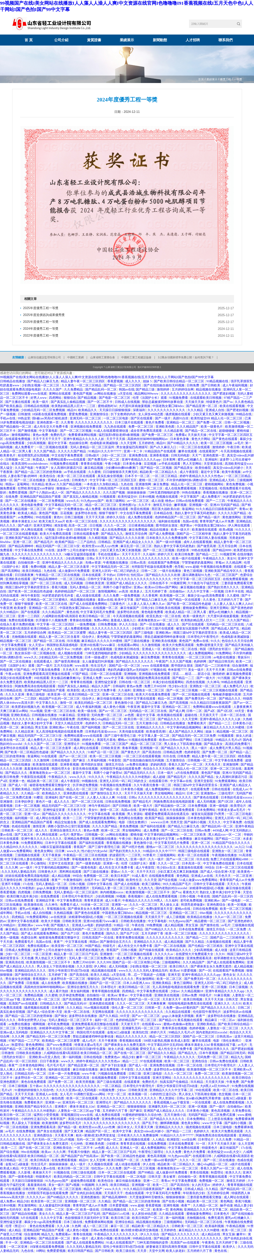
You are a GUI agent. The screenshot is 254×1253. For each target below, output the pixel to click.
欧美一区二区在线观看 (194, 855)
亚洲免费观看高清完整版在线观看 (47, 673)
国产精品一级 (110, 789)
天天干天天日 (105, 558)
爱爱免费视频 (78, 414)
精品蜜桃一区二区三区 (210, 921)
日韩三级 (135, 1073)
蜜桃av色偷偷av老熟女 (179, 1024)
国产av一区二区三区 (113, 711)
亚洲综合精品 (125, 1222)
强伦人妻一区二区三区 (127, 1007)
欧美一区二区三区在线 (52, 603)
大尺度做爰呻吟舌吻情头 (147, 1197)
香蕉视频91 (136, 896)
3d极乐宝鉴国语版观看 (80, 554)
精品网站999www (146, 393)
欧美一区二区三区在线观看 (77, 476)
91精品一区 (122, 925)
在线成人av (240, 789)
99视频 (121, 896)
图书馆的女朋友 (167, 525)
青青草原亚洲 (94, 900)
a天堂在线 (125, 393)
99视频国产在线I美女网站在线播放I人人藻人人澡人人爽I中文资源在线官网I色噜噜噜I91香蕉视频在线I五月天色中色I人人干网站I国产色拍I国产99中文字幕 (107, 377)
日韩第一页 (153, 1007)
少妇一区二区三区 (114, 455)
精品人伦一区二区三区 (227, 418)
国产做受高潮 (207, 546)
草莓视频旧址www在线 (77, 1114)
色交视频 (6, 818)
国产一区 (205, 970)
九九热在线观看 (115, 426)
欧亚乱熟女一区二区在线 (164, 616)
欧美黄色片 (8, 455)
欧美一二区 (244, 661)
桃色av (169, 500)
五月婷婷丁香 (58, 974)
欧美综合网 (123, 1238)
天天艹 (196, 455)
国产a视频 (73, 1184)
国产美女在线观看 (50, 1131)
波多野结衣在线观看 (14, 748)
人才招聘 (193, 40)
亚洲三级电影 (153, 1073)
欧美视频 (119, 814)
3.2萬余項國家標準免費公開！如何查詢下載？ (186, 357)
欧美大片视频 (51, 921)
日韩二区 (244, 1007)
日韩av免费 (203, 830)
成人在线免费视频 (114, 529)
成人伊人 (46, 649)
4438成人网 (220, 830)
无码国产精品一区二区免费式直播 (212, 1114)
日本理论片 (109, 987)
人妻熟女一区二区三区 (223, 1028)
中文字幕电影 (49, 430)
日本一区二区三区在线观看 (235, 867)
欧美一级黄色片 (212, 426)
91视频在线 (62, 1172)
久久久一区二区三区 (143, 904)
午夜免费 (233, 1081)
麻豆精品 (27, 727)
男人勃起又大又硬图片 (51, 958)
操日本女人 (125, 1127)
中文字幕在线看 (99, 814)
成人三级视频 (176, 917)
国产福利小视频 (195, 822)
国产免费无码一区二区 (104, 459)
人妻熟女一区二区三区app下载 (79, 1110)
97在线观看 (13, 1189)
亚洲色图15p (128, 504)
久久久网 (12, 867)
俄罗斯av (186, 525)
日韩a (90, 558)
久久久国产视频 (114, 492)
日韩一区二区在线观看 (106, 673)
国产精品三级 (145, 389)
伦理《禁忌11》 (16, 1226)
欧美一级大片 (181, 529)
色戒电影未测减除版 (104, 443)
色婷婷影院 (192, 752)
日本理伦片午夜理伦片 (203, 636)
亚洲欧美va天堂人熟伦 (45, 1057)
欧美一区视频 (237, 904)
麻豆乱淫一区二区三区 (136, 546)
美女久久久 (47, 1213)
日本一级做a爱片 (97, 657)
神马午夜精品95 (99, 805)
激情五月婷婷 (236, 1180)
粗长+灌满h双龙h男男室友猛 (96, 1135)
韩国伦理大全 (61, 768)
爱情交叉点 (148, 1048)
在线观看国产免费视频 (164, 562)
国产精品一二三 (207, 554)
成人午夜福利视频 (235, 385)
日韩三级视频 (74, 517)
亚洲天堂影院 (204, 781)
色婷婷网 (200, 661)
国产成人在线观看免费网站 (89, 603)
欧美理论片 (238, 805)
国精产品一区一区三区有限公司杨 (136, 962)
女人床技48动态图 (151, 414)
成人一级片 (78, 1164)
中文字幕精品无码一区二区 (64, 504)
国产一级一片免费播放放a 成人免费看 (75, 509)
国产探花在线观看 (93, 669)
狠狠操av (62, 488)
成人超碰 (159, 776)
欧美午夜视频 (231, 472)
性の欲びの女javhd (94, 851)
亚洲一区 (72, 1209)
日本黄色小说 (242, 723)
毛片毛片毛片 (56, 1065)
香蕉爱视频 (115, 381)
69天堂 (240, 711)
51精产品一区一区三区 (104, 752)
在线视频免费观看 (162, 875)
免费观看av (63, 1234)
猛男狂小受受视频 (47, 1114)
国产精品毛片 (44, 542)
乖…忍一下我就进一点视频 (147, 974)
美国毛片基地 (106, 739)
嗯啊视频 (39, 1024)
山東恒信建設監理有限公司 (44, 357)
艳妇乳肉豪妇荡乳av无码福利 (128, 669)
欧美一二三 (9, 1147)
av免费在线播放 (137, 764)
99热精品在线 (142, 1238)
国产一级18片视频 (169, 542)
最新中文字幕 (151, 706)
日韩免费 (193, 385)
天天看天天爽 (144, 1127)
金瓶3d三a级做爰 (119, 1032)
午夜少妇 (125, 838)
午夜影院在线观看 (34, 776)
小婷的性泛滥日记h (163, 1094)
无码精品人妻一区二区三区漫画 (114, 888)
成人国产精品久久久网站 (186, 731)
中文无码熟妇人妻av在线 (38, 1168)
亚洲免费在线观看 (114, 1119)
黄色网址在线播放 (131, 818)
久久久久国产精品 (201, 776)
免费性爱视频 (18, 492)
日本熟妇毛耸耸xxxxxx (101, 731)
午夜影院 (115, 760)
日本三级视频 (239, 987)
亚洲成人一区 (151, 649)
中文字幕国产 (190, 496)
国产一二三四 (216, 500)
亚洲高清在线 (15, 962)
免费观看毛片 (24, 941)
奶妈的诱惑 (158, 764)
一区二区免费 (237, 929)
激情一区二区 (110, 809)
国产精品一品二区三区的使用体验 (39, 472)
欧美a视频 (226, 529)
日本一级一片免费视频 (64, 1073)
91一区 (201, 1143)
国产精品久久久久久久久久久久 (64, 814)
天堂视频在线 (208, 488)
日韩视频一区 (95, 834)
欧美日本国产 (120, 875)
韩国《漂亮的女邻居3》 (216, 649)
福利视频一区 (24, 818)
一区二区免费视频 (52, 500)
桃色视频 (244, 756)
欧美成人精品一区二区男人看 (186, 612)
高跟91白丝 (181, 418)
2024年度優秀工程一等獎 (41, 328)
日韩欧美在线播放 (134, 921)
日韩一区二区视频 (237, 422)
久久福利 (149, 554)
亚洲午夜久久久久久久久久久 (42, 838)
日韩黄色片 (80, 480)
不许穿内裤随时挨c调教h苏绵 (187, 480)
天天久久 (215, 822)
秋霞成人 (39, 459)
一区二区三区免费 (57, 859)
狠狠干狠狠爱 (24, 603)
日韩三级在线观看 (84, 1172)
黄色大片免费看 (194, 1152)
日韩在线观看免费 (86, 533)
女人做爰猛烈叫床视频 (98, 661)
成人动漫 (157, 500)
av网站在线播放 (105, 393)
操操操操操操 (137, 492)
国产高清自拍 (152, 752)
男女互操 (41, 727)
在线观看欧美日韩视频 (206, 397)
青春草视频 (130, 748)
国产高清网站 (11, 570)
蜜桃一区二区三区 (152, 480)
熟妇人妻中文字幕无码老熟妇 (195, 513)
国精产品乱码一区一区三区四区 (98, 1028)
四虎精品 (18, 917)
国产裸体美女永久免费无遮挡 (88, 908)
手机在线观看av (109, 554)
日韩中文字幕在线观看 (140, 698)
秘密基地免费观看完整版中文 (50, 785)
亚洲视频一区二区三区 (81, 1201)
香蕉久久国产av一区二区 (186, 764)
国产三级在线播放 (137, 640)
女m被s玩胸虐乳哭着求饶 (204, 1098)
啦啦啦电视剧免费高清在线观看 (148, 678)
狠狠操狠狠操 (137, 1106)
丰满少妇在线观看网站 (168, 682)
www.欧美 (82, 665)
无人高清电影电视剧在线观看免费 (60, 731)
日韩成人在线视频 (128, 401)
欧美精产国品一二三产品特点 (76, 542)
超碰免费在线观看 (83, 1180)
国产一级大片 (206, 678)
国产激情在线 (210, 925)
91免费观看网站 (226, 781)
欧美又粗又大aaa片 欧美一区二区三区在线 (68, 521)
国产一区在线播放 (153, 624)
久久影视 (24, 1172)
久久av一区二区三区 (229, 917)
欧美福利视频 (215, 1226)
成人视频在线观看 (71, 653)
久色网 (77, 1226)
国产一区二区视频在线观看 (191, 694)
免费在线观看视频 (21, 620)
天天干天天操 (214, 999)
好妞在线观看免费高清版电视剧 (27, 875)
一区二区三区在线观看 (195, 447)
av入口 (240, 847)
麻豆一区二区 (120, 1226)
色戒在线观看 (21, 826)
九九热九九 (146, 888)
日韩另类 (29, 1189)
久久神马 (213, 682)
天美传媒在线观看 (132, 731)
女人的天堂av (201, 1184)
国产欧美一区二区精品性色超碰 (30, 591)
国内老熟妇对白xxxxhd (172, 888)
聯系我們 (225, 40)
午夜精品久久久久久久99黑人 (143, 900)
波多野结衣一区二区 (29, 1077)
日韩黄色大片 (48, 871)
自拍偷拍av (177, 591)
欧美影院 (73, 690)
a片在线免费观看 (188, 772)
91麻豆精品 (67, 715)
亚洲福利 (211, 459)
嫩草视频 (180, 504)
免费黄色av (113, 1057)
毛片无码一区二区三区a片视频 (53, 1139)
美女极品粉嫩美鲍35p (66, 678)
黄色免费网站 (35, 1044)
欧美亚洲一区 (57, 694)
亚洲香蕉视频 (159, 455)
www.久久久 (78, 776)
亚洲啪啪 (130, 673)
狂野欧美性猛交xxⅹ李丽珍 (36, 488)
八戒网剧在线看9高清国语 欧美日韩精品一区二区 (76, 616)
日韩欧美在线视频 (168, 608)
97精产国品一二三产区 (24, 1040)
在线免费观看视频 (236, 579)
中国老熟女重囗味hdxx (168, 406)
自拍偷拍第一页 (29, 562)
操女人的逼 (244, 735)
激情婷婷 (163, 389)
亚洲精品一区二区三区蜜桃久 (48, 599)
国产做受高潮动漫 (68, 661)
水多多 (247, 838)
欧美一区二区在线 (77, 1011)
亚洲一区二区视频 (68, 739)
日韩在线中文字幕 (87, 529)
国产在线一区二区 (72, 797)
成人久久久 (133, 381)
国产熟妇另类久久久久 (224, 587)
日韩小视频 (77, 884)
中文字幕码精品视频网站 (184, 727)
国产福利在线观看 (153, 826)
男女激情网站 (145, 978)
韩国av (10, 484)
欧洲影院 (173, 1139)
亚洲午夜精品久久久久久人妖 (84, 439)
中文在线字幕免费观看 (67, 455)
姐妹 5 (147, 381)
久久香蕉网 (150, 595)
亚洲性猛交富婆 (106, 682)
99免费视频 (154, 925)
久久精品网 (234, 562)
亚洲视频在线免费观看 (86, 426)
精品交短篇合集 (66, 822)
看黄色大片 (190, 892)
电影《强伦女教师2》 (134, 822)
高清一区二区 (78, 525)
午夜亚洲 (6, 608)
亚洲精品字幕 (45, 900)
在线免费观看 (50, 896)
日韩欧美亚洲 (95, 583)
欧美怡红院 (141, 1032)
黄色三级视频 (193, 570)
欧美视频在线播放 (75, 983)
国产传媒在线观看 (152, 950)
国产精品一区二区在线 (201, 430)
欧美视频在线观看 (116, 509)
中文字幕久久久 (47, 702)
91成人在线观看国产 (120, 1242)
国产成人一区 (18, 785)
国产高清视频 (179, 702)
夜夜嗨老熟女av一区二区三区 (158, 620)
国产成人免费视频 (162, 533)
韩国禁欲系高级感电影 (63, 645)
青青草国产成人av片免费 (217, 521)
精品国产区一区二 (98, 1131)
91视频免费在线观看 (64, 463)
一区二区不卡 (84, 1147)
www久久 (73, 500)
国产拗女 (61, 1016)
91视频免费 (107, 1090)
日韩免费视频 (107, 624)
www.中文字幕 (114, 678)
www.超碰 (192, 566)
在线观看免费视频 (18, 439)
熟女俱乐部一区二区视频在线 (35, 653)
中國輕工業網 (75, 357)
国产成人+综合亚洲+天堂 (218, 871)
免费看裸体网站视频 (82, 434)
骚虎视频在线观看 (178, 414)
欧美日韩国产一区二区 (124, 1160)
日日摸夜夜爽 (24, 575)
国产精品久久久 (230, 698)
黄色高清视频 (221, 1110)
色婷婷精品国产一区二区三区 (176, 517)
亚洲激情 (6, 801)
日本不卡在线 (235, 591)
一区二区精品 (112, 1086)
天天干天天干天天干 (47, 439)
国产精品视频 (87, 397)
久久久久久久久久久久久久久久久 (140, 1011)
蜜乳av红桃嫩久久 (190, 459)
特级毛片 (109, 945)
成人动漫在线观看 (89, 595)
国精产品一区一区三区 (125, 665)
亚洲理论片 (72, 744)
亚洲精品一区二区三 (180, 422)
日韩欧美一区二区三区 (17, 830)
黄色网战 (103, 636)
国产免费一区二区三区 (158, 434)
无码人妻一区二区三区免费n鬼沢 (92, 958)
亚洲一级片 (138, 859)
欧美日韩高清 (40, 1160)
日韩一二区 (149, 570)
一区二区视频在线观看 (52, 447)
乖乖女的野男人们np (32, 1020)
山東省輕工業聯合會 (102, 357)
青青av (243, 509)
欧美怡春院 (203, 467)
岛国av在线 (190, 521)
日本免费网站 (206, 809)
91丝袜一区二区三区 (95, 904)
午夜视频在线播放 (116, 562)
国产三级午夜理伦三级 (121, 735)
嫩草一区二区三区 (149, 1057)
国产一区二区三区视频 (76, 430)
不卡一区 (12, 1242)
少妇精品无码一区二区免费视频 (43, 410)
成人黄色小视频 (114, 706)
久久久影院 (84, 966)
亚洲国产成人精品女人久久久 (134, 542)
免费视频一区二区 (96, 875)
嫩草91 (241, 1234)
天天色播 (27, 958)
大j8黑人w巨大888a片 (215, 1086)
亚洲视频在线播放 (104, 838)
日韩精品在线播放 (13, 381)
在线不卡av (63, 649)
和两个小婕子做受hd (117, 587)
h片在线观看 (30, 1217)
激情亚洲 (39, 826)
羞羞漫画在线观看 (37, 768)
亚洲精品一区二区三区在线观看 (42, 1242)
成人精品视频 (61, 875)
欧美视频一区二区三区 (58, 706)
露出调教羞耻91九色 (196, 575)
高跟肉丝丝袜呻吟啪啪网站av (148, 439)
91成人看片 (140, 875)
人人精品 (158, 1139)
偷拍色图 (58, 1098)
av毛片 (239, 443)
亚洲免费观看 (93, 999)
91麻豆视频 (222, 995)
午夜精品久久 (58, 776)
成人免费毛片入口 (236, 686)
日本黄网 (169, 459)
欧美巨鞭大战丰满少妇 (23, 896)
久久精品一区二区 (206, 1205)
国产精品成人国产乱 (225, 628)
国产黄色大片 (131, 752)
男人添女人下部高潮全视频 (183, 744)
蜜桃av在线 (183, 908)
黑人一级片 (199, 748)
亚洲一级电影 (219, 805)
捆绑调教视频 (170, 1123)
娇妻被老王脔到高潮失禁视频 (167, 1246)
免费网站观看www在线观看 (67, 459)
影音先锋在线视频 (86, 768)
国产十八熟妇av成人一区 (47, 492)
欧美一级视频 (34, 1209)
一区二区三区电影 (116, 418)
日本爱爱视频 (119, 1205)
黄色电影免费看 (32, 504)
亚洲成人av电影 (83, 925)
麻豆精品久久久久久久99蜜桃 (102, 640)
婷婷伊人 (88, 739)
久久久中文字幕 (198, 591)
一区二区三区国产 (226, 575)
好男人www (39, 397)
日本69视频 (147, 496)
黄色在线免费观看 (34, 1081)
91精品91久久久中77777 (105, 451)
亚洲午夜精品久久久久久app (141, 459)
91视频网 (88, 1184)
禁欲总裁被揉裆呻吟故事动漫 (163, 401)
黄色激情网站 (232, 517)
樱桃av (122, 739)
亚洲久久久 (222, 1003)
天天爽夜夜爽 (157, 1003)
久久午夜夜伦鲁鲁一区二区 (153, 785)
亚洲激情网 (143, 484)
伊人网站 (100, 966)
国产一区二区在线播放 (30, 480)
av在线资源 (59, 917)
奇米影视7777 (177, 669)
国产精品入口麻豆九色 (43, 381)
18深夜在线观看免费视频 (49, 414)
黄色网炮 (176, 1209)
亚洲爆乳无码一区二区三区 (141, 1028)
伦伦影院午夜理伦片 (207, 1011)
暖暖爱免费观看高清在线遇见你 (167, 814)
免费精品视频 (34, 995)
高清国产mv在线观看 (23, 1003)
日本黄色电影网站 (200, 818)
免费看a (180, 434)
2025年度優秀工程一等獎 (41, 308)
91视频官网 (228, 554)
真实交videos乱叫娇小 (228, 467)
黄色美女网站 (44, 851)
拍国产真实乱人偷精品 (74, 686)
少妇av (175, 991)
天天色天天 (70, 669)
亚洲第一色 (17, 781)
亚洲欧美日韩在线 (127, 649)
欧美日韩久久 (179, 966)
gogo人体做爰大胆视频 (53, 888)
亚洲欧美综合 (63, 1147)
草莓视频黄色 (82, 859)
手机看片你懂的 (79, 1152)
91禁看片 (149, 855)
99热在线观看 (201, 550)
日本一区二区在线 (233, 715)
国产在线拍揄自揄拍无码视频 (164, 385)
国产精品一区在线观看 (185, 599)
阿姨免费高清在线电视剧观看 (35, 686)
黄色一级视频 (10, 937)
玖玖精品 (38, 484)
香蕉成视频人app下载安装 (172, 1102)
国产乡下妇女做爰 (114, 1065)
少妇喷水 (138, 628)
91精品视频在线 (217, 381)
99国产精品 (93, 945)
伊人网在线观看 (239, 525)
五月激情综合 (176, 760)
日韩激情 (24, 414)
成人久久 (174, 624)
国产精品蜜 (162, 1238)
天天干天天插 (116, 439)
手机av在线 (8, 418)
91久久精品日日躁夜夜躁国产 (217, 509)
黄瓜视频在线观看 (190, 1020)
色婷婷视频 (197, 1028)
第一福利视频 (72, 1057)
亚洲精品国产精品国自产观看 (41, 496)
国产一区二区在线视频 (170, 945)
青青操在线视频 (81, 620)
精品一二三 (130, 1061)
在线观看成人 (43, 661)
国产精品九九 (188, 1053)
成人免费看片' (25, 447)
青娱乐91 (244, 657)
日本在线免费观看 (192, 929)
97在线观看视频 (151, 1061)
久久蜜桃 (95, 472)
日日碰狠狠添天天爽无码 (120, 472)
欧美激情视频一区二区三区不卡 (148, 892)
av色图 (130, 715)
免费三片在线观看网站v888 (229, 859)
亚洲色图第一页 (48, 422)
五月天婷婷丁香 (156, 591)
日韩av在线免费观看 (190, 500)
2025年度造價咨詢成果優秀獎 (44, 315)
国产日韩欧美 (211, 385)
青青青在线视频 (92, 463)
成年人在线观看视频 (198, 542)
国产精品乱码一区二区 (101, 389)
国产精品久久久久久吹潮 (127, 537)
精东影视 (60, 525)
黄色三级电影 (36, 694)
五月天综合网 (228, 546)
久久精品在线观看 (178, 1011)
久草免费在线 (242, 1110)
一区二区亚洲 (243, 875)
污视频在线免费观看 (112, 1073)
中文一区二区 (117, 1094)
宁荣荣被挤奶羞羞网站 (198, 562)
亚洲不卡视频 (11, 884)
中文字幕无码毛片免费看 (98, 612)
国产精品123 (167, 1020)
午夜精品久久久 (214, 558)
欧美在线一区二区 (13, 739)
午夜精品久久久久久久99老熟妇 (128, 776)
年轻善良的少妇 (194, 1193)
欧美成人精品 (28, 513)
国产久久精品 (195, 941)
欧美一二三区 (73, 818)
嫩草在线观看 (188, 451)
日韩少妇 (147, 608)
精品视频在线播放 (209, 389)
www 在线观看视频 (156, 665)
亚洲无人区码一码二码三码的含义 (116, 570)
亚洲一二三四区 (29, 616)
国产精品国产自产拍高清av (80, 1156)
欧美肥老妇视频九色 (26, 706)
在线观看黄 (132, 1081)
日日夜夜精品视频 (141, 525)
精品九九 (237, 1057)
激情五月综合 (163, 504)
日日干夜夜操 (50, 1061)
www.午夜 (43, 925)
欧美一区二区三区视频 (217, 443)
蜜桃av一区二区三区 (160, 847)
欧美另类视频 (85, 1081)
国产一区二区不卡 (100, 401)
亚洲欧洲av (164, 632)
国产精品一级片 (209, 517)
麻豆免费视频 (138, 529)
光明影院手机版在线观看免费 (152, 566)
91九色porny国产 (93, 500)
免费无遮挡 (216, 1217)
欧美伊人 (229, 1246)
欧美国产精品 (155, 818)
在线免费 (12, 496)
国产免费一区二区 (210, 422)
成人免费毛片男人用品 (225, 748)
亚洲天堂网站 (43, 525)
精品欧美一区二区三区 (43, 781)
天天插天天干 (209, 715)
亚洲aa (138, 587)
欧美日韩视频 (193, 999)
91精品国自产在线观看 (161, 451)
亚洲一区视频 (198, 1106)
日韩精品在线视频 (37, 406)
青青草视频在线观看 (106, 991)
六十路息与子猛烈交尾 (203, 583)
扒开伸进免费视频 (86, 785)
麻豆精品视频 (94, 467)
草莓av (220, 562)
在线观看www (152, 1024)
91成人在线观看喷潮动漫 (111, 430)
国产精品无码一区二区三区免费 (194, 735)
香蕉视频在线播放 (216, 492)
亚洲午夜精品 (148, 809)
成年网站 (6, 912)
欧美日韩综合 (242, 1077)
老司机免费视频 (191, 900)
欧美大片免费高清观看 (56, 533)
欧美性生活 (134, 880)
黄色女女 (229, 974)
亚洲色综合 (200, 1061)
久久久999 (104, 962)
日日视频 (96, 525)
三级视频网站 (167, 855)
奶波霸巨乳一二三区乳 (125, 855)
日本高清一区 (192, 863)
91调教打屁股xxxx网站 (90, 1094)
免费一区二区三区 (141, 426)
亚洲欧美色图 (165, 426)
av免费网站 (26, 517)
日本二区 (193, 793)
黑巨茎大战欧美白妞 (166, 509)
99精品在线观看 (232, 682)
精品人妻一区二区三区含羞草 (69, 566)
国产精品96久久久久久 (118, 978)
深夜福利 (139, 410)
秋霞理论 (17, 1044)
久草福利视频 (97, 760)
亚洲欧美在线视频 (165, 640)
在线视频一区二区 (106, 608)
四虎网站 (55, 397)
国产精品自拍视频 (25, 1213)
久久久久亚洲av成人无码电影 (76, 1090)
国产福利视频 (91, 727)
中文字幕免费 (233, 822)
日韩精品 (105, 542)
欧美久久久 (233, 1172)
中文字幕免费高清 (70, 900)
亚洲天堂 (174, 974)
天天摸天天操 (215, 1081)
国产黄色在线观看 (225, 439)
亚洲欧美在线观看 (18, 579)
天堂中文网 (157, 1250)
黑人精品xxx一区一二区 (225, 834)
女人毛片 (66, 1094)
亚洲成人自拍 (215, 410)
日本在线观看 (92, 575)
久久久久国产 (53, 389)
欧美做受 (20, 608)
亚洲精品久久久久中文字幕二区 (52, 1032)
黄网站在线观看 (60, 393)
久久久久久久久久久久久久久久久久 (186, 393)
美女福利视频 (80, 991)
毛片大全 (24, 1139)
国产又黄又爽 (74, 1131)
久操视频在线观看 (219, 941)
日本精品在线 (163, 513)
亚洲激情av (9, 558)
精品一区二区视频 (171, 698)
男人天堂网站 (192, 463)
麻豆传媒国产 (130, 608)
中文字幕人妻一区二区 (154, 735)
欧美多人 (137, 591)
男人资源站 (135, 814)
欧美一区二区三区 (170, 978)
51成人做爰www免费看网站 (198, 880)
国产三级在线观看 (110, 1081)
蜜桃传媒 (243, 430)
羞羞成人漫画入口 (124, 620)
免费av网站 (101, 620)
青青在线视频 (199, 1172)
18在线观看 (41, 678)
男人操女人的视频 (151, 958)
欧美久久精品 (100, 974)
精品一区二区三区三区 (101, 504)
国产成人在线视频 (127, 884)
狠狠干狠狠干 (109, 513)
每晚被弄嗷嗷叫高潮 (227, 694)
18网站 (40, 1250)
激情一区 (6, 480)
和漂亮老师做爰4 (193, 904)
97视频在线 (158, 669)
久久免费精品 (74, 389)
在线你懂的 (245, 554)
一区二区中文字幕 (83, 488)
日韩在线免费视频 (118, 801)
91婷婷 (77, 649)
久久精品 (212, 1189)
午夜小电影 (113, 463)
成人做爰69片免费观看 (74, 570)
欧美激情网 (50, 1123)
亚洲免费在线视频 (163, 1065)
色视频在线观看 (167, 496)
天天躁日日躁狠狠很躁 (115, 410)
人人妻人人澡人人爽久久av (146, 603)
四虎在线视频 (196, 682)
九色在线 (127, 484)
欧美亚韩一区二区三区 (147, 488)
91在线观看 (49, 756)
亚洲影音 (83, 715)
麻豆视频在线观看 (138, 1139)
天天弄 (142, 1250)
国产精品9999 (222, 550)
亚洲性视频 (171, 1205)
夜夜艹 (56, 880)
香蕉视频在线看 (130, 1040)
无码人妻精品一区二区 (86, 587)
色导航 (179, 566)
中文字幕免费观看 (14, 645)
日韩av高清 (138, 562)
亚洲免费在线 (138, 455)
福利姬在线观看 (169, 521)
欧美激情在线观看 (205, 529)
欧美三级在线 (126, 1250)
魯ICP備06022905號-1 (149, 367)
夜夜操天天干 (42, 1172)
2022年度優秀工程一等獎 (41, 335)
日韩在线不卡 (159, 583)
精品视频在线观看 (104, 970)
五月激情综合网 (11, 880)
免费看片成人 (70, 904)
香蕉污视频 (59, 587)
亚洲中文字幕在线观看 (23, 921)
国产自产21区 (71, 933)
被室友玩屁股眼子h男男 (193, 628)
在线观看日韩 (159, 781)
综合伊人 (88, 636)
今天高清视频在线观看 (236, 451)
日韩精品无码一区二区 (118, 723)
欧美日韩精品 (32, 570)
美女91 (231, 558)
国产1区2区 (225, 711)
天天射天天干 (77, 809)
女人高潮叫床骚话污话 (67, 467)
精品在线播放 (159, 529)
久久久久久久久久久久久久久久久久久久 (128, 521)
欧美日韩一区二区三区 (140, 719)
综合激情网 (240, 665)
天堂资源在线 (213, 463)
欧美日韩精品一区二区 (85, 694)
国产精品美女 (184, 467)
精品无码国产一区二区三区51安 (58, 546)
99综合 (210, 867)
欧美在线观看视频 (233, 406)
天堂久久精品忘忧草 (69, 723)
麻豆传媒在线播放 (110, 698)
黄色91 (58, 517)
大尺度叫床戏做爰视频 (135, 406)
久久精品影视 (174, 430)
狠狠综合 (70, 397)
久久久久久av (164, 954)
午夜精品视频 (236, 1226)
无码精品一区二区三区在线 (225, 624)
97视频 (50, 529)
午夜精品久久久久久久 (180, 1057)
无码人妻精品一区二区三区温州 (92, 447)
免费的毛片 (58, 434)
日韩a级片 (92, 455)
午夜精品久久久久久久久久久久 (41, 558)
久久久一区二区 (115, 525)
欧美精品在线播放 (200, 917)
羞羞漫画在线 (37, 1184)
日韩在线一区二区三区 (135, 682)
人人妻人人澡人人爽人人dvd (233, 603)
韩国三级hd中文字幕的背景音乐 (27, 587)
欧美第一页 (161, 1209)
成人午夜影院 (189, 472)
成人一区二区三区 (96, 1226)
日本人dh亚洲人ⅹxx (137, 983)
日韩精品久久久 (51, 1003)
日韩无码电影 (181, 455)
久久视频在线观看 (101, 1164)
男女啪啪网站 (164, 793)
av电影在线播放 (225, 657)
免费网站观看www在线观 (30, 393)
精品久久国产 (101, 686)
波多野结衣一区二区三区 (68, 978)
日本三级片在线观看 (129, 422)
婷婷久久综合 (116, 517)
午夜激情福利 (73, 880)
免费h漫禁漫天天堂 (210, 645)
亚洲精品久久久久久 (150, 727)
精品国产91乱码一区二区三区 (60, 698)
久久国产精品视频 (69, 484)
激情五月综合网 (136, 533)
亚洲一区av (32, 814)
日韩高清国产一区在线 (114, 488)
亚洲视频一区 (199, 504)
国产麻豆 (79, 760)
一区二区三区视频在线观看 (219, 690)
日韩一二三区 (55, 1209)
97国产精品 (22, 669)
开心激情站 (38, 863)
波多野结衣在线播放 (83, 1016)
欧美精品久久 (88, 410)
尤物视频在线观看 (25, 636)
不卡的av (109, 575)
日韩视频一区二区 (18, 459)
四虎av (5, 434)
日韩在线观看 (221, 789)
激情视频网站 (21, 434)
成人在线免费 (51, 983)
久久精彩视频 (98, 537)
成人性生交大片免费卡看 (51, 426)
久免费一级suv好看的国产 (181, 1007)
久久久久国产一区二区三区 (43, 744)
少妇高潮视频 (37, 443)
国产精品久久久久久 (175, 748)
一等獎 (238, 79)
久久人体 (63, 1226)
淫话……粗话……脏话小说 (191, 673)
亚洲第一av (120, 904)
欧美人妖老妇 (176, 1250)
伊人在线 (149, 1164)
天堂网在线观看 (103, 1011)
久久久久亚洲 (15, 694)
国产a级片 (25, 525)
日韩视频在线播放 (45, 715)
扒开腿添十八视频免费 (52, 620)
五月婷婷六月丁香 (231, 599)
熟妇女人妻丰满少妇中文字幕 (32, 723)
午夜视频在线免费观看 (216, 566)
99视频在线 (90, 781)
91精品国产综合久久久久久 (232, 842)
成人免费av (8, 1201)
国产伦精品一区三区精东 (206, 945)
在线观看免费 (200, 789)
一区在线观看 (202, 1102)
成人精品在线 (211, 1234)
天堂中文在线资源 (61, 863)
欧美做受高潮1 (156, 731)
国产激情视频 (28, 430)
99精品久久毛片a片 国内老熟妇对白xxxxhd (198, 1032)
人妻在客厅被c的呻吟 (23, 476)
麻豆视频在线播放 (193, 587)
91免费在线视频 (243, 1086)
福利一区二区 (104, 1020)
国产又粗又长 (24, 834)
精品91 (72, 410)
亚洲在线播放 (175, 958)
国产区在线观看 (142, 418)
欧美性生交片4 (103, 859)
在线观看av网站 (128, 645)
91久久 (215, 640)
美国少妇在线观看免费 (16, 678)
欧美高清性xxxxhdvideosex (30, 463)
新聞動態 (160, 40)
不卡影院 (127, 1069)
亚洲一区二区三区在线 (118, 694)
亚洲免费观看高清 (199, 958)
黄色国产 (185, 640)
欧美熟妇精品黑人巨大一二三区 (73, 406)
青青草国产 (58, 1119)
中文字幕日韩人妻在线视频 (208, 537)
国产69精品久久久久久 (183, 443)
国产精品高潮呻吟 (21, 546)
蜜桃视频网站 (214, 484)
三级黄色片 (117, 603)
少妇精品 (125, 653)
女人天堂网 (246, 1143)
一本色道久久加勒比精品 (101, 484)
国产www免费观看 (60, 1044)
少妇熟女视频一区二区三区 (41, 385)
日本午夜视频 (209, 1053)
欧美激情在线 (34, 904)
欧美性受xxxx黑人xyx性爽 (100, 546)
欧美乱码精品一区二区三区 (94, 702)
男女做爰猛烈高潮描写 (132, 447)
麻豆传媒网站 (204, 838)
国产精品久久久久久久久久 (135, 661)
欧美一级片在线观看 (186, 558)
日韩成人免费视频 (18, 950)
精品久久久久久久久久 (132, 1036)
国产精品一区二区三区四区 (123, 385)
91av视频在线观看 (97, 1007)
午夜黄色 (40, 1069)
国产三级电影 (144, 632)
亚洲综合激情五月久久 (66, 830)
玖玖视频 (73, 640)
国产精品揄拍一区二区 (16, 426)
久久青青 (67, 422)
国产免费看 (16, 983)
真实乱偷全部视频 (110, 476)
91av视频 (36, 711)
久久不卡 (145, 504)
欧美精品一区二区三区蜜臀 (67, 632)
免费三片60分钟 (155, 686)
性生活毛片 (99, 665)
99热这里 (24, 418)
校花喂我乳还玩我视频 (34, 455)
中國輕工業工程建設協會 (136, 357)
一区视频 (217, 591)
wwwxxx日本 (160, 822)
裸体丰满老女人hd (25, 521)
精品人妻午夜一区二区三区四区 (83, 381)
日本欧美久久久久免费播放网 (167, 537)
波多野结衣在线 (86, 513)
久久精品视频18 (192, 991)
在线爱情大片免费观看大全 (195, 954)
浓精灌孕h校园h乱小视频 (207, 888)
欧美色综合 (48, 476)
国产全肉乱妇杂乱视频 (86, 1193)
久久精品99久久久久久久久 (19, 847)
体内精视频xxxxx (112, 892)
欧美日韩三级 (121, 1217)
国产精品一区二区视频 (156, 467)
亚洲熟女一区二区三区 (206, 686)
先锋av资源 (93, 562)
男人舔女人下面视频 (26, 1123)
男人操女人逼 (170, 904)
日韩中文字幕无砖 (100, 579)
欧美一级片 (41, 401)
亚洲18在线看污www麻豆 (98, 645)
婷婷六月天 (165, 554)
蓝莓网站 (23, 484)
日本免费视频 (198, 805)
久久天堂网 (128, 443)
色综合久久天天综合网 (237, 640)
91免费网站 (223, 653)
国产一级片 (163, 418)
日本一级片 (65, 529)
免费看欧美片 (197, 723)
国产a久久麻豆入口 (163, 447)
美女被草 (169, 1176)
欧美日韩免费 (184, 554)
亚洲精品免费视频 (77, 838)
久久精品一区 (31, 793)
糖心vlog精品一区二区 (107, 719)
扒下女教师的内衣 (124, 414)
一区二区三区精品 (89, 385)
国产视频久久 (60, 925)
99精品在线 (244, 414)
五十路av (35, 1086)
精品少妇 (128, 1057)
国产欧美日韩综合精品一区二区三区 (179, 381)
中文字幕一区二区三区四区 (56, 624)
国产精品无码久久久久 (140, 772)
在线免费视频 (26, 1131)
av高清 (124, 591)
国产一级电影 (232, 900)
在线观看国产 (209, 451)
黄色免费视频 (236, 484)
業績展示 (127, 40)
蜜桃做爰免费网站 (196, 608)
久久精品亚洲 (24, 731)
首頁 (201, 79)
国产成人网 (177, 711)
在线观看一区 (243, 566)
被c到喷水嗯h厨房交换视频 (140, 1230)
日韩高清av (224, 1036)
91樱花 (39, 797)
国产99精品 (146, 1172)
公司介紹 (61, 40)
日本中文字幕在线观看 (61, 842)
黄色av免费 (41, 434)
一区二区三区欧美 (194, 834)
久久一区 (128, 871)
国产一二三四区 (26, 698)
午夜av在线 (13, 673)
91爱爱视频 (189, 970)
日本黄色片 (222, 1213)
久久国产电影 (24, 467)
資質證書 (94, 40)
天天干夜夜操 (52, 855)
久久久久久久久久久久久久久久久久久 (143, 558)
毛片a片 (7, 1090)
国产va (228, 401)
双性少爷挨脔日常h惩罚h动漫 (69, 970)
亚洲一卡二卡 (133, 451)
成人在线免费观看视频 (181, 488)
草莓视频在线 (56, 908)
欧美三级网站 (116, 500)
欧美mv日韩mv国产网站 (162, 587)
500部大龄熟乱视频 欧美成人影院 (167, 1040)
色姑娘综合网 (79, 443)
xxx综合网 (189, 1139)
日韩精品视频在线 (13, 1143)
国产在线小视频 (173, 1201)
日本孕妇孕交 (24, 801)
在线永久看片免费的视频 (17, 624)
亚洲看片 (61, 1106)
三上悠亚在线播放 (221, 1119)
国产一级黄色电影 (89, 863)
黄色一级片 (81, 1238)
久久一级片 (156, 859)
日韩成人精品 (194, 1189)
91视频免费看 (179, 397)
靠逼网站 (188, 509)
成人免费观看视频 (77, 628)
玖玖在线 (169, 756)
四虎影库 (183, 550)
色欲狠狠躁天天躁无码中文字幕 (87, 1217)
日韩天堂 (232, 999)
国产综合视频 (168, 880)
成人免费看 (151, 830)
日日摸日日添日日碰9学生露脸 (84, 1048)
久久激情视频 (151, 645)
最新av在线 (105, 599)
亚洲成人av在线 (59, 480)
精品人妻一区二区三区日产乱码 (76, 954)
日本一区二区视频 (28, 805)
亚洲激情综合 (99, 414)
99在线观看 (44, 517)
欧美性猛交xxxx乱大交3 (224, 1152)
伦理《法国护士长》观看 (150, 397)
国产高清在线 (79, 974)
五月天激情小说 (147, 723)
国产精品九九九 (112, 533)
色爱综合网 (29, 937)
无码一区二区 (86, 1139)
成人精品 (15, 1230)
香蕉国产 (80, 847)
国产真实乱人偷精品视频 (68, 401)
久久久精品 (195, 410)
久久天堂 (150, 880)
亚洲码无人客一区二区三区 (41, 999)
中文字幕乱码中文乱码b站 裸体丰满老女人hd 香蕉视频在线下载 (192, 1044)
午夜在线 (73, 727)
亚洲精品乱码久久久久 (31, 970)
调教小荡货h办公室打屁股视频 (69, 826)
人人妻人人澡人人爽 (101, 797)
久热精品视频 (63, 912)
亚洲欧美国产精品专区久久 (24, 537)
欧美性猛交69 (200, 418)
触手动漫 (226, 1205)
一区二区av (228, 1020)
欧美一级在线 (87, 711)
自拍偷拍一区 (96, 995)
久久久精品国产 (188, 426)
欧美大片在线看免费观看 (153, 694)
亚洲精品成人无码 (222, 480)
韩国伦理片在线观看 (91, 1032)
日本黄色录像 (180, 439)
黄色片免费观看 (93, 933)
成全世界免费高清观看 (146, 430)
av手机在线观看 (170, 463)
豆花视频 (150, 463)
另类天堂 (176, 822)
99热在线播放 (192, 492)
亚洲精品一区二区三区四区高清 (67, 1077)
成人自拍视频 (42, 912)
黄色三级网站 (183, 983)
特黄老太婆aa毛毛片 (232, 809)
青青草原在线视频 (175, 1028)
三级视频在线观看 (28, 855)
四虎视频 (24, 892)
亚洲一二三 (151, 1180)
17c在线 (28, 884)
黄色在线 (72, 612)
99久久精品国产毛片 (177, 884)
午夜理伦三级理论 (151, 1152)
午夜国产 (42, 467)
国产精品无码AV (76, 1003)
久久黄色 (68, 385)
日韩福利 (119, 686)
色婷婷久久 (93, 723)
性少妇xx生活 (178, 686)
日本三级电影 (204, 739)
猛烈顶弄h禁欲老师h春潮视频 (119, 434)
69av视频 (206, 912)
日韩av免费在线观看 (224, 1061)
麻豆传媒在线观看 (239, 888)
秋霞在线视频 (140, 509)
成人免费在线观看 (141, 517)
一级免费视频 (131, 595)
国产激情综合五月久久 (107, 793)
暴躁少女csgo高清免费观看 (206, 595)
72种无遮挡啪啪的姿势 (164, 492)
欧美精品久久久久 (179, 950)
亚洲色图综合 (216, 904)
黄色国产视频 (83, 393)
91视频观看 (108, 496)
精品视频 (132, 1048)
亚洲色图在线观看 (76, 793)
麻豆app (42, 719)
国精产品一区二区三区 (199, 1036)
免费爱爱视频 (56, 1250)
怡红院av (137, 575)
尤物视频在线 (196, 1217)
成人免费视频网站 (201, 653)
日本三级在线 (73, 1222)
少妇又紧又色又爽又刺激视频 (214, 414)
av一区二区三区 (138, 500)
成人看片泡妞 (59, 991)
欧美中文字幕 (124, 599)
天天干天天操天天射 (138, 793)
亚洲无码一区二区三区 (86, 418)
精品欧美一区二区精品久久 (159, 472)
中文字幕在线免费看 (29, 550)
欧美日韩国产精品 (81, 1250)
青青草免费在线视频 (130, 937)
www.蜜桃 (244, 1114)
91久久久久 (243, 529)
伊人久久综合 (128, 624)
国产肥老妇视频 (224, 393)
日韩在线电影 (61, 760)
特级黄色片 (214, 401)
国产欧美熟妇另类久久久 (212, 1048)
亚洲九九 (122, 859)
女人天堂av (37, 645)
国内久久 (112, 933)
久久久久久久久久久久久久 (167, 410)
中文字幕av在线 (181, 781)
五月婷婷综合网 (183, 389)
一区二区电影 (137, 1176)
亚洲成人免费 (93, 678)
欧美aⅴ (50, 484)
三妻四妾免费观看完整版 (204, 1197)
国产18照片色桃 (133, 847)
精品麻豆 (211, 1020)
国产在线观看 (31, 612)
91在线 (50, 550)
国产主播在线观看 (18, 401)
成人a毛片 (89, 1040)
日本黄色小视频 (132, 789)
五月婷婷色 (146, 443)
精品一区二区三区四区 (16, 760)
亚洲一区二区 (23, 542)
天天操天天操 (195, 401)
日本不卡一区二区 (138, 476)
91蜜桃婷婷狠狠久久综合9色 (35, 1090)
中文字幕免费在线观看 (219, 863)
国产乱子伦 (150, 1123)
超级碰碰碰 (227, 430)
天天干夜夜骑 (108, 1040)
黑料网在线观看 (70, 871)
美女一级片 (196, 669)
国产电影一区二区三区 (115, 397)
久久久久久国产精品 (72, 451)
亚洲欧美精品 (20, 715)
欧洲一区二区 (111, 830)
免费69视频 (38, 566)
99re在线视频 (30, 1152)
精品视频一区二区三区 (31, 509)
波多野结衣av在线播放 (170, 1069)
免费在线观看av (38, 945)
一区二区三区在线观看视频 (19, 533)
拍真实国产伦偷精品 (174, 1081)
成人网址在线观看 (86, 748)
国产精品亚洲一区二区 (202, 406)
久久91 (220, 954)
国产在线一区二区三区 (130, 1053)
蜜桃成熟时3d (107, 406)
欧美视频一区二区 (173, 595)
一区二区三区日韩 (199, 657)
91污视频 (224, 678)
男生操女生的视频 (18, 978)
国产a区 (210, 711)
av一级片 (26, 867)
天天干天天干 (131, 554)
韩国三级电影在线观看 (194, 851)
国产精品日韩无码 (222, 661)
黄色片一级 (44, 801)
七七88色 (77, 1143)
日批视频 (33, 983)
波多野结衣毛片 (116, 999)
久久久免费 (111, 595)
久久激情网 (42, 760)
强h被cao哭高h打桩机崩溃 (50, 418)
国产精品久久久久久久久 (84, 492)
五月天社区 (54, 1048)
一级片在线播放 (170, 570)
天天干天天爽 (216, 669)
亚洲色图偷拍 (90, 1197)
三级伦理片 (226, 793)
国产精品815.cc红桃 (116, 1213)
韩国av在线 (126, 389)
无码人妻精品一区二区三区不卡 (70, 1020)
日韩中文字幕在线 (100, 884)
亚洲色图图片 (80, 888)
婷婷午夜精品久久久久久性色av (202, 476)
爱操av (115, 871)
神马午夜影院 (31, 595)
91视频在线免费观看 (143, 739)
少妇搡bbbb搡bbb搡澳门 (122, 467)
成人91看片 (113, 900)
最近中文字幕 (58, 443)
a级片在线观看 (240, 1164)
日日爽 (60, 851)
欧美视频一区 (138, 1094)
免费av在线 (201, 640)
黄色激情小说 (124, 702)
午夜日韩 (233, 447)
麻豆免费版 (161, 484)
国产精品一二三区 (228, 838)
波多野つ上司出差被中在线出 (78, 550)
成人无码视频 (74, 583)
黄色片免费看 (155, 422)
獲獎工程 (225, 79)
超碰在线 (191, 715)
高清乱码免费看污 (238, 744)
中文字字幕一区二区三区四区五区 (114, 480)
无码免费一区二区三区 (107, 715)
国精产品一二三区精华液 (194, 533)
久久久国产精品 (45, 451)
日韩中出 (123, 575)
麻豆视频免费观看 (239, 673)
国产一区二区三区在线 (46, 583)
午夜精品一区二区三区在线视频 (58, 575)
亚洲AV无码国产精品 (225, 504)
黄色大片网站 (201, 439)
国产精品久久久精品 (162, 1053)
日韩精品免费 (173, 752)
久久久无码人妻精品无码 (19, 871)
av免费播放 (185, 838)
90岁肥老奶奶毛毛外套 (58, 595)
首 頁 (29, 40)
